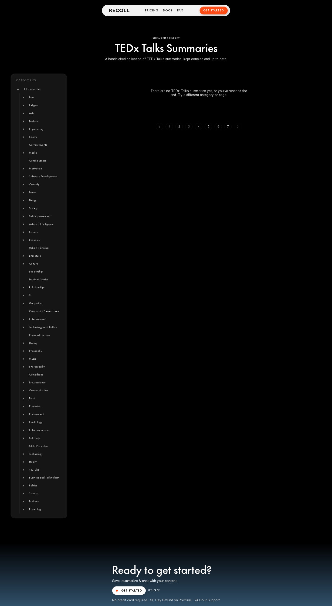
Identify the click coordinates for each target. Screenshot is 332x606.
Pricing (151, 10)
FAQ (180, 10)
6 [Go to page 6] (218, 126)
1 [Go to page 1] (169, 126)
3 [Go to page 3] (188, 126)
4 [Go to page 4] (198, 126)
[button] (32, 89)
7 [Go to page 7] (227, 126)
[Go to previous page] (159, 126)
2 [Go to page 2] (179, 126)
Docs (168, 10)
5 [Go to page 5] (208, 126)
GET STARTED (129, 590)
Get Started (214, 10)
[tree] (39, 299)
